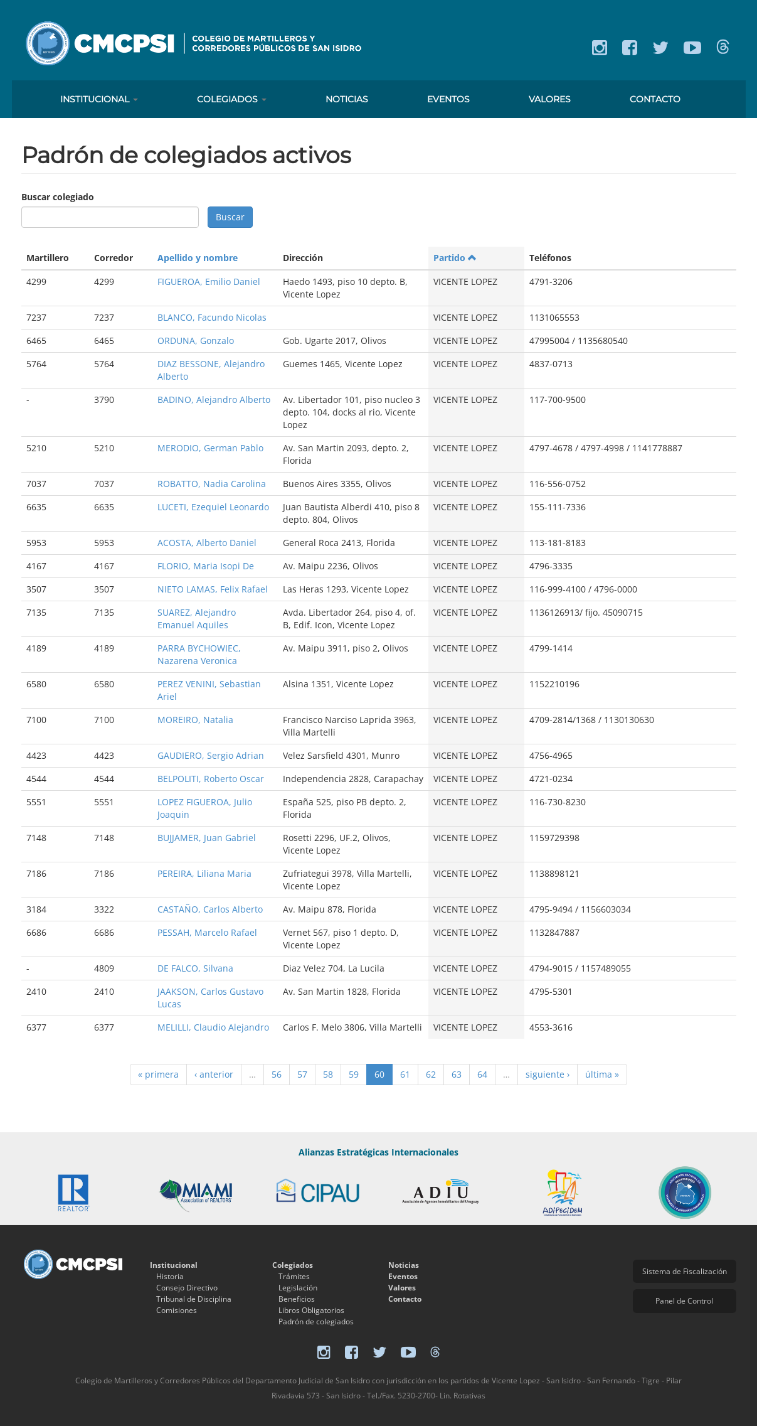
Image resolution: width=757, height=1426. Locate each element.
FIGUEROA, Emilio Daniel (208, 281)
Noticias (347, 99)
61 (405, 1074)
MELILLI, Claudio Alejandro (213, 1027)
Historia (170, 1276)
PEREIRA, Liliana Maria (204, 873)
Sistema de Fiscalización (684, 1271)
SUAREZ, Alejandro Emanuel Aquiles (196, 618)
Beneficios (296, 1299)
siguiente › (547, 1074)
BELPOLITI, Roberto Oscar (210, 779)
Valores (550, 99)
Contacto (655, 99)
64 (482, 1074)
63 (457, 1074)
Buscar (230, 217)
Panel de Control (684, 1300)
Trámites (294, 1276)
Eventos (448, 99)
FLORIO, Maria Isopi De (205, 566)
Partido (455, 258)
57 (302, 1074)
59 (354, 1074)
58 (328, 1074)
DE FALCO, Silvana (195, 968)
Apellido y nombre (197, 258)
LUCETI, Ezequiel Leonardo (213, 507)
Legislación (297, 1287)
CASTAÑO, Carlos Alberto (210, 909)
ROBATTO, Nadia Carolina (211, 484)
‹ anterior (213, 1074)
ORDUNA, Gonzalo (195, 340)
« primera (158, 1074)
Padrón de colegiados (316, 1321)
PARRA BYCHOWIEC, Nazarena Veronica (199, 654)
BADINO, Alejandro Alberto (213, 399)
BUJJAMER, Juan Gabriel (206, 838)
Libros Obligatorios (311, 1310)
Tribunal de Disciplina (193, 1299)
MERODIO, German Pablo (210, 448)
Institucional (99, 99)
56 (277, 1074)
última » (602, 1074)
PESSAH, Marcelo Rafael (207, 932)
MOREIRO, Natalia (195, 720)
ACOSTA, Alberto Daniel (207, 543)
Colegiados (232, 99)
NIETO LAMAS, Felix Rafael (212, 589)
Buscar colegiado (57, 197)
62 (431, 1074)
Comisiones (176, 1310)
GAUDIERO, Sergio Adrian (210, 755)
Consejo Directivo (187, 1287)
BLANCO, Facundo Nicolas (212, 317)
